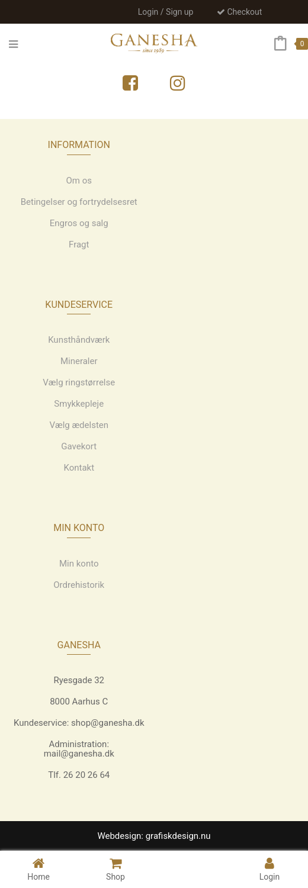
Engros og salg (79, 223)
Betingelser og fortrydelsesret (79, 202)
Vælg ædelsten (78, 425)
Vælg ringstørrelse (79, 382)
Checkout (239, 12)
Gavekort (79, 446)
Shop (115, 869)
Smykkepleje (79, 403)
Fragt (79, 244)
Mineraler (79, 361)
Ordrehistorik (78, 585)
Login (269, 869)
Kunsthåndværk (79, 339)
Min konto (79, 563)
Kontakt (78, 467)
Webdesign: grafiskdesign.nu (153, 836)
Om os (79, 180)
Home (38, 869)
